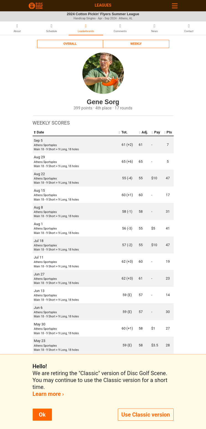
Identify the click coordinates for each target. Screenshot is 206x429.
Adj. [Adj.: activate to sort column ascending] (143, 132)
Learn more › (48, 394)
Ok (42, 414)
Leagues (103, 5)
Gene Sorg (103, 102)
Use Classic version (145, 414)
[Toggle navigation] (175, 5)
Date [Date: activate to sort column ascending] (39, 132)
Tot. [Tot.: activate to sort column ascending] (122, 132)
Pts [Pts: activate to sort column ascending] (168, 132)
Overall (70, 44)
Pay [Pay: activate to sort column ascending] (155, 132)
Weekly (136, 44)
